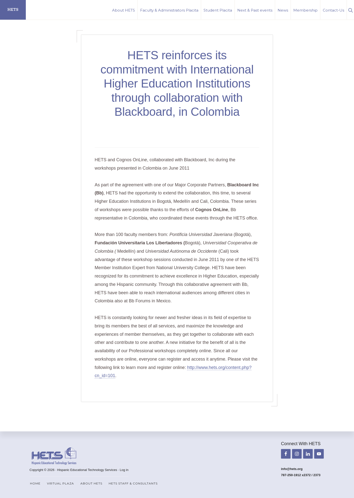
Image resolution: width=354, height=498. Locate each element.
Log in (124, 470)
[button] (350, 9)
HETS (12, 9)
